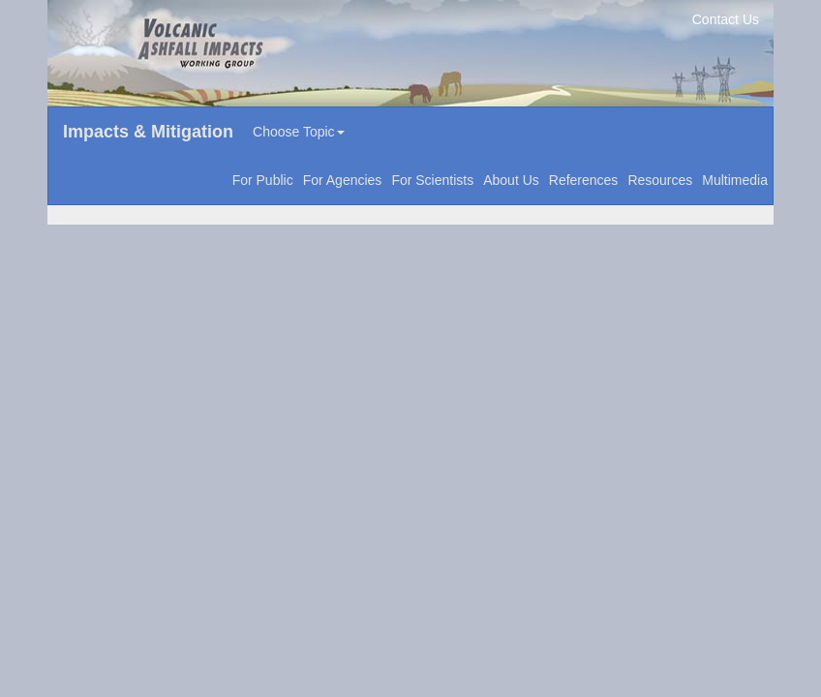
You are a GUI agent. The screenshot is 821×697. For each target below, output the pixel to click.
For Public (262, 180)
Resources (659, 180)
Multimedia (735, 180)
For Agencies (342, 180)
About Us (511, 180)
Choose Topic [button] (299, 131)
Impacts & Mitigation (148, 131)
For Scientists (432, 180)
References (584, 180)
